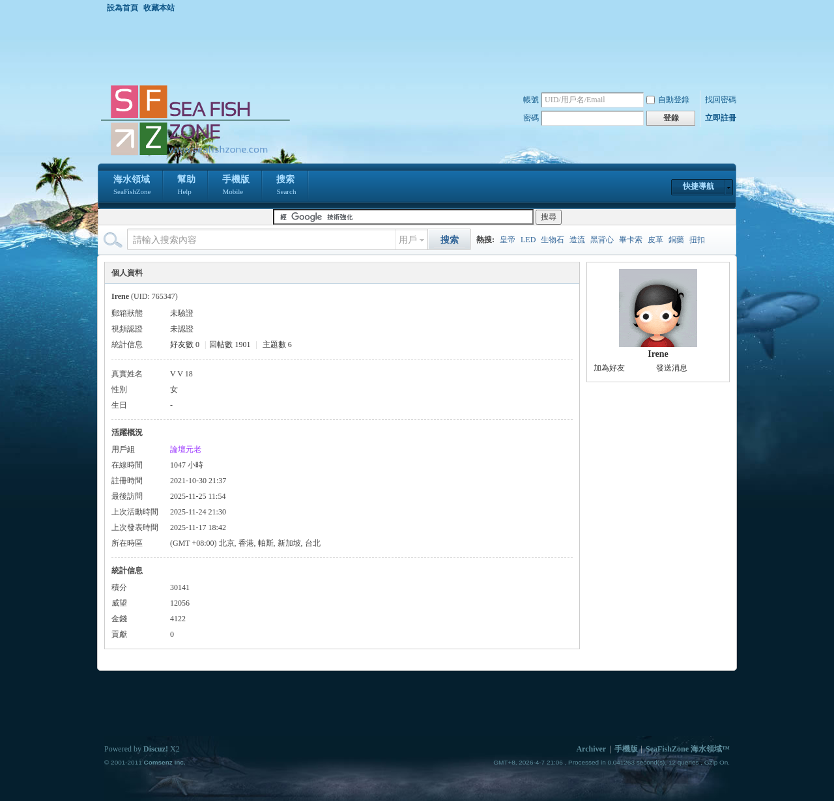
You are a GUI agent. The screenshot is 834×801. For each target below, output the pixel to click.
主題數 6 (277, 344)
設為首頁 (122, 7)
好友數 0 (184, 344)
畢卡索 (630, 239)
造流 (577, 239)
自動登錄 (667, 99)
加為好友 (609, 367)
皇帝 (507, 239)
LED (528, 239)
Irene (658, 354)
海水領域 (132, 186)
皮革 (655, 239)
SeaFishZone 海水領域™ (688, 748)
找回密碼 (720, 99)
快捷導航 (698, 186)
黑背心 (602, 239)
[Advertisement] (420, 48)
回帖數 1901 (229, 344)
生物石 (552, 239)
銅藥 (676, 239)
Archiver (591, 748)
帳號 (531, 99)
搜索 (286, 186)
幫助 (186, 186)
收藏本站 (159, 7)
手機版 (236, 186)
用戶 (408, 240)
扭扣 (697, 239)
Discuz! (155, 748)
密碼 (531, 117)
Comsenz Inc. (164, 762)
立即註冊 (720, 117)
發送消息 (671, 367)
